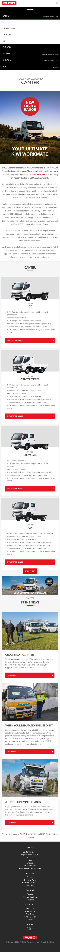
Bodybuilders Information (30, 868)
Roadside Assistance (30, 883)
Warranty (30, 885)
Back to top (30, 571)
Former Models (30, 866)
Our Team (30, 914)
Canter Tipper (9, 29)
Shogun (30, 60)
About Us (30, 904)
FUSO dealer (25, 835)
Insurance (30, 900)
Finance (30, 890)
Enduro (7, 47)
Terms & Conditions (47, 942)
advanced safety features (34, 175)
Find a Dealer (30, 917)
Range (30, 848)
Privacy (37, 942)
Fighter (30, 54)
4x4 (4, 41)
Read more (12, 676)
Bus (30, 67)
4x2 (4, 22)
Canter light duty (30, 852)
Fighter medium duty (30, 855)
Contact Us (30, 911)
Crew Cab (7, 35)
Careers (30, 920)
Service (30, 873)
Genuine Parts (30, 880)
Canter (30, 10)
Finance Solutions (30, 897)
